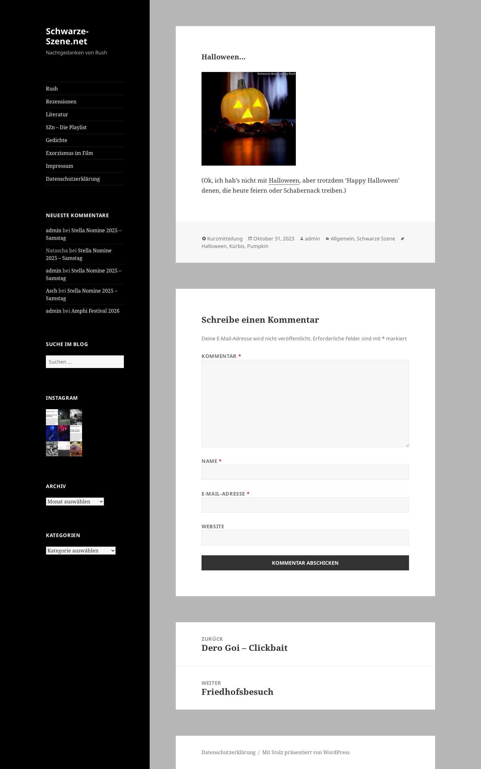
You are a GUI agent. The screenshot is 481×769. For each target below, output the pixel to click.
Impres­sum (59, 165)
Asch (51, 290)
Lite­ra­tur (57, 114)
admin (53, 230)
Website (213, 526)
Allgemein (342, 238)
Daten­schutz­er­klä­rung (73, 178)
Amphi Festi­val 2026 (95, 310)
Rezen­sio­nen (61, 101)
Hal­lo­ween (284, 180)
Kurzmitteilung (225, 238)
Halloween (214, 246)
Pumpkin (257, 246)
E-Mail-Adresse (226, 493)
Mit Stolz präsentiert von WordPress (306, 752)
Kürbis (237, 246)
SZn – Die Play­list (66, 127)
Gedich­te (56, 140)
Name (212, 461)
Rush (52, 88)
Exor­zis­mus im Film (69, 153)
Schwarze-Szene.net (67, 36)
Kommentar (221, 356)
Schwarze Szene (376, 238)
